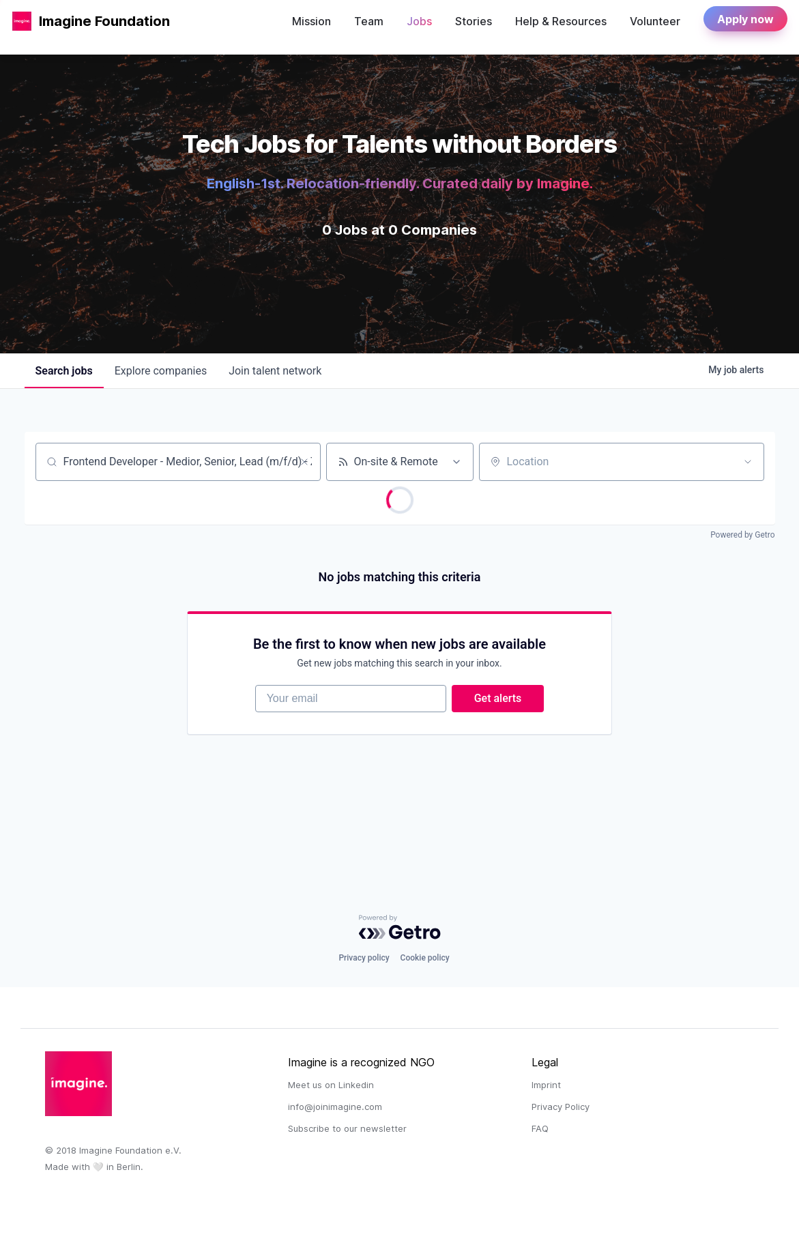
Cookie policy (425, 958)
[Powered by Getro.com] (400, 927)
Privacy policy (363, 958)
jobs (64, 370)
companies (161, 370)
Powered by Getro (742, 535)
